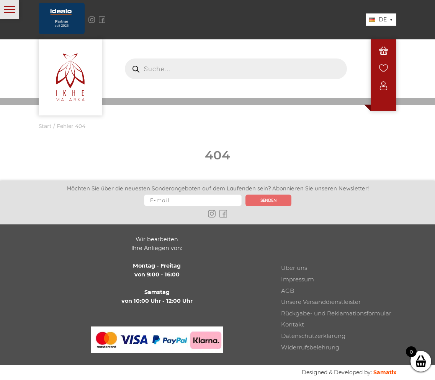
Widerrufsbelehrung (310, 347)
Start (45, 126)
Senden (268, 200)
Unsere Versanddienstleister (321, 301)
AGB (287, 290)
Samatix (384, 372)
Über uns (294, 267)
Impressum (297, 279)
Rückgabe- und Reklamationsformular (336, 313)
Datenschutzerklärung (313, 335)
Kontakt (292, 324)
